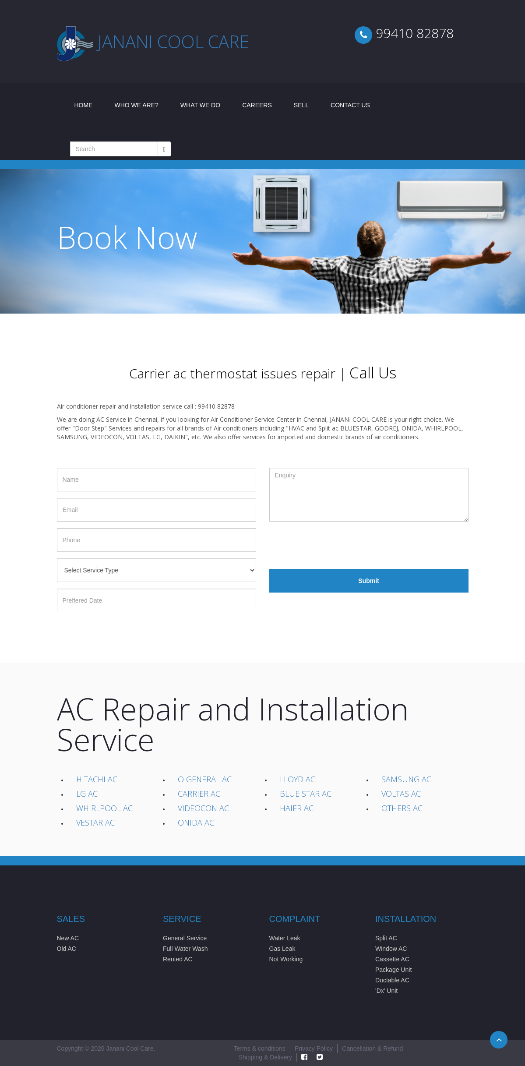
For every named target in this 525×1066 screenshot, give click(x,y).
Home (89, 104)
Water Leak (284, 938)
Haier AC (297, 808)
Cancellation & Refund (372, 1048)
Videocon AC (203, 808)
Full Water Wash (185, 948)
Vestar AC (95, 822)
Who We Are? (137, 105)
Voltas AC (401, 793)
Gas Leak (282, 948)
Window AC (391, 948)
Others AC (402, 808)
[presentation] (335, 545)
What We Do (200, 105)
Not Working (286, 959)
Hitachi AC (96, 779)
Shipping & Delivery (265, 1057)
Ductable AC (392, 980)
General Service (185, 938)
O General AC (205, 779)
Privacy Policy (314, 1048)
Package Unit (393, 969)
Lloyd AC (297, 779)
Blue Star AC (305, 793)
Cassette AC (392, 959)
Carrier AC (199, 793)
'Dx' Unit (386, 990)
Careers (257, 105)
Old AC (66, 948)
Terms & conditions (259, 1048)
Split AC (386, 938)
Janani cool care (173, 41)
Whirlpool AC (104, 808)
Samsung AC (406, 779)
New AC (68, 938)
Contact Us (350, 105)
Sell (301, 105)
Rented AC (178, 959)
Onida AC (196, 822)
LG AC (87, 793)
